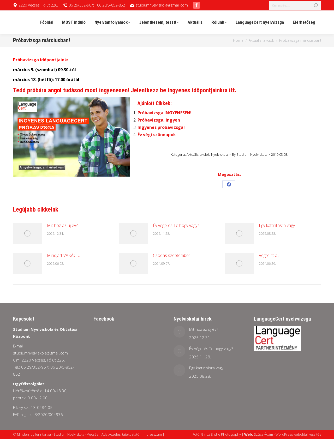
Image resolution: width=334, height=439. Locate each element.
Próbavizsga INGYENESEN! (165, 113)
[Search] (295, 5)
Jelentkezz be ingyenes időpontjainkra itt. (183, 90)
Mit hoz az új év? (62, 225)
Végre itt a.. (269, 255)
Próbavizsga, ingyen (159, 120)
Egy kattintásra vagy (277, 225)
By (249, 154)
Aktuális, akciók (198, 154)
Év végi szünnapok (157, 134)
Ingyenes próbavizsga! (161, 127)
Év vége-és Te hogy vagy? (176, 225)
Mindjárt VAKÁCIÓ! (64, 255)
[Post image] (27, 233)
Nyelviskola (219, 154)
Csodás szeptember (171, 255)
